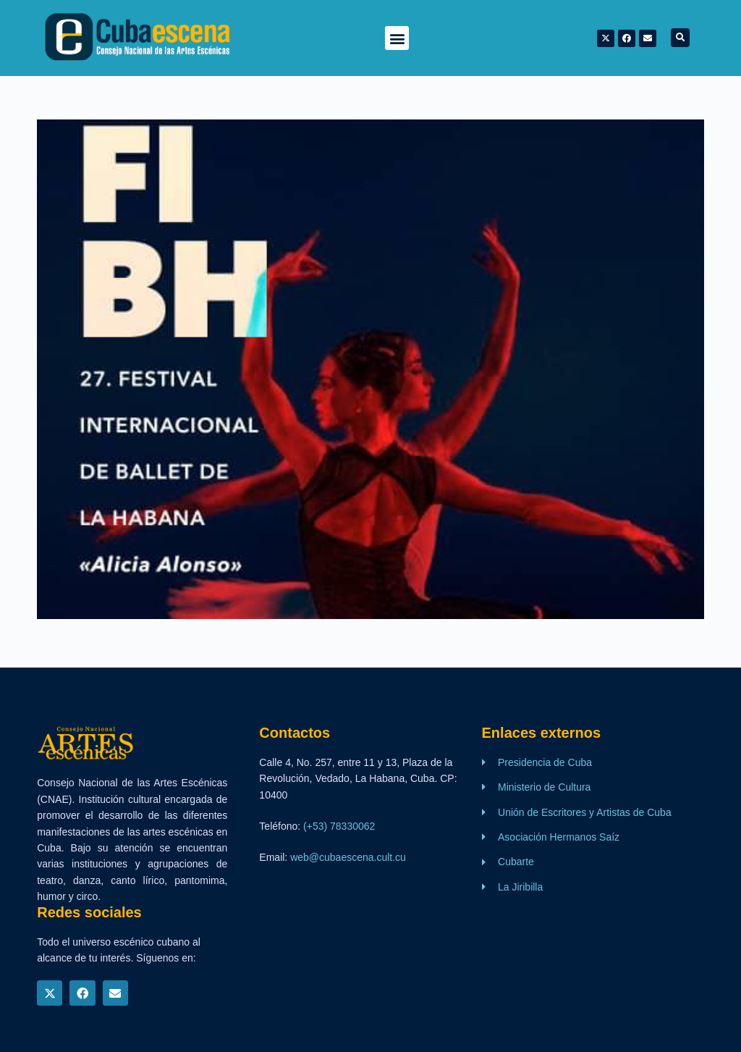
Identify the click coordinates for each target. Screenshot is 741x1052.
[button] (397, 38)
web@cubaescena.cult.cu (348, 857)
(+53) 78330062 (339, 826)
